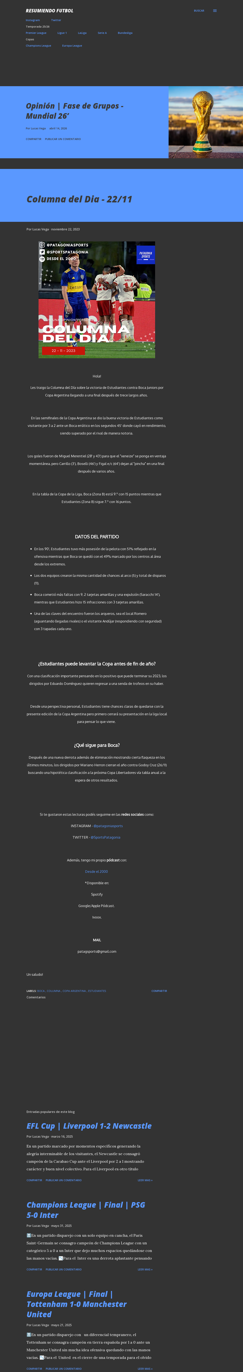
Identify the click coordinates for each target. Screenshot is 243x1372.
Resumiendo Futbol (49, 10)
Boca (41, 991)
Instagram (33, 20)
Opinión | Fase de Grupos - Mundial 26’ (74, 110)
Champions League (38, 45)
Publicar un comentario (63, 139)
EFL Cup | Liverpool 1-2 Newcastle (89, 1126)
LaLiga (82, 33)
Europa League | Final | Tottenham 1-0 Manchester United (76, 1304)
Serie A (102, 33)
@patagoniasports (108, 826)
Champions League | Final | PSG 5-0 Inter (86, 1209)
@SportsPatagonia (105, 837)
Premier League (36, 33)
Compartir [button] (33, 139)
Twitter (56, 20)
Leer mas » (145, 1180)
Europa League (72, 45)
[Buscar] (199, 10)
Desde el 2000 (96, 871)
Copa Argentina (75, 991)
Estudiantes (97, 991)
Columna (54, 991)
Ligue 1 (62, 33)
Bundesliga (125, 33)
